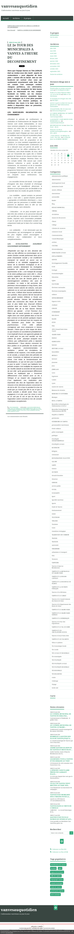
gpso (60, 868)
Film (53, 326)
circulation (55, 214)
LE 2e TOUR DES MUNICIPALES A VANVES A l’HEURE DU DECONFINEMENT (22, 53)
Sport (53, 496)
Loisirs (54, 380)
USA (53, 555)
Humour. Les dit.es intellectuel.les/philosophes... (59, 130)
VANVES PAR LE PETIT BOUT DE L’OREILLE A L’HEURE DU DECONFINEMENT (23, 26)
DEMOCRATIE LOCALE (59, 253)
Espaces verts (56, 301)
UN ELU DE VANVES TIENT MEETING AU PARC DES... (60, 784)
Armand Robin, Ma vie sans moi (60, 109)
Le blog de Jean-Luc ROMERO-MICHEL (60, 138)
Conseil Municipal (57, 239)
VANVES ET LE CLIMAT (59, 595)
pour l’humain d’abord (33, 410)
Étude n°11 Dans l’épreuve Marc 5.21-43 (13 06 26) (60, 93)
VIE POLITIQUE (56, 660)
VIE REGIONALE (57, 670)
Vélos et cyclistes (57, 642)
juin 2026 (53, 48)
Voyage (54, 684)
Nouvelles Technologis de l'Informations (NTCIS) (60, 410)
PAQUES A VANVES (58, 414)
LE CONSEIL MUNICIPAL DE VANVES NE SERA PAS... (61, 114)
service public (56, 486)
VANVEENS (55, 562)
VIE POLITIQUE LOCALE (59, 663)
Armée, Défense (57, 190)
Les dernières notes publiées (37, 928)
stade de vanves (56, 887)
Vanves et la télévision (59, 592)
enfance (54, 294)
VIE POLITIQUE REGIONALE (60, 667)
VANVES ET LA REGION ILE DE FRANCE (61, 582)
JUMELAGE (55, 369)
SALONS (54, 461)
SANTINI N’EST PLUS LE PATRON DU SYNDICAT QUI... (61, 818)
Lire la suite (54, 37)
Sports (54, 503)
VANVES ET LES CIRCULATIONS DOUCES (59, 631)
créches (54, 242)
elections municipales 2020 (28, 408)
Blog (53, 204)
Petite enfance (56, 428)
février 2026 (54, 58)
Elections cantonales (58, 287)
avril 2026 (53, 53)
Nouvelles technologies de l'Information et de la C (60, 405)
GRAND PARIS (56, 334)
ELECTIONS (55, 284)
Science (54, 468)
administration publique (60, 176)
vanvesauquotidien (19, 6)
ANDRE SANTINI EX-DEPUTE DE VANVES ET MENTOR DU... (61, 749)
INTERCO (54, 355)
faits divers (55, 315)
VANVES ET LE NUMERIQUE (60, 618)
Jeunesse (54, 362)
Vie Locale (55, 649)
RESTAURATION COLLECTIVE (61, 458)
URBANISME (56, 549)
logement (55, 376)
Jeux (53, 366)
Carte (52, 696)
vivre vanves (26, 409)
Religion (54, 451)
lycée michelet (55, 894)
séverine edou (34, 409)
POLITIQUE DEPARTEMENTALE (58, 440)
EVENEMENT (56, 312)
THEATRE (55, 521)
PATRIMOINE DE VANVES (60, 421)
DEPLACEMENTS (57, 256)
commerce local (57, 232)
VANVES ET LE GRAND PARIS (61, 609)
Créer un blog (34, 926)
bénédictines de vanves (58, 864)
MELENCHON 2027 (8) (57, 125)
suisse (54, 514)
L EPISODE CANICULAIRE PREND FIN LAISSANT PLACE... (59, 772)
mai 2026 (53, 51)
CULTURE (55, 245)
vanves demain (11, 410)
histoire (54, 345)
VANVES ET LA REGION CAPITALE (59, 577)
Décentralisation (57, 249)
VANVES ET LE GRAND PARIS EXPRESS (61, 614)
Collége (54, 225)
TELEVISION (55, 517)
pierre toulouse (21, 410)
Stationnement (57, 510)
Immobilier (55, 352)
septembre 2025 (55, 71)
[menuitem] (6, 18)
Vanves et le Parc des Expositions (58, 622)
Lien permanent (12, 407)
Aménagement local (58, 183)
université (55, 545)
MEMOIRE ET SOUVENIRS (60, 394)
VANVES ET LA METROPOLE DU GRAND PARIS (60, 572)
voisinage (55, 681)
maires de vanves (57, 387)
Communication (57, 235)
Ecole (53, 266)
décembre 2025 (55, 64)
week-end (55, 688)
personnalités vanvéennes (60, 425)
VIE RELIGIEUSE (57, 674)
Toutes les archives (56, 74)
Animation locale (57, 186)
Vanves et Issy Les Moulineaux (57, 567)
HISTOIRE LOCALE (57, 348)
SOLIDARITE (56, 493)
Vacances (55, 559)
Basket (54, 200)
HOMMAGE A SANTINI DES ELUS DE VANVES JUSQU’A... (60, 737)
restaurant (55, 454)
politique (55, 435)
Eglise (54, 280)
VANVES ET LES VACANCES (60, 639)
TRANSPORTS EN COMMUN (60, 535)
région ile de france (57, 872)
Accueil (6, 18)
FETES (54, 322)
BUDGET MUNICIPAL (58, 207)
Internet (54, 359)
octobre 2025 (54, 69)
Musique (54, 397)
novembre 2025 (55, 66)
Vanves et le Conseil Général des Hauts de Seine (61, 600)
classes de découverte (59, 218)
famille (54, 319)
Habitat (54, 338)
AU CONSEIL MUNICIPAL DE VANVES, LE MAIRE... (60, 726)
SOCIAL (54, 489)
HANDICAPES (56, 341)
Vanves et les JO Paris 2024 (60, 635)
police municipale (57, 432)
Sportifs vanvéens (57, 500)
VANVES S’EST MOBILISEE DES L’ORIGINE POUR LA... (60, 796)
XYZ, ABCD (53, 133)
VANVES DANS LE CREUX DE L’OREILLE (60, 807)
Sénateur (55, 479)
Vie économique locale (59, 646)
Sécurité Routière (57, 475)
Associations (56, 193)
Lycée (53, 383)
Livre (53, 373)
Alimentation (56, 179)
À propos (27, 18)
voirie (54, 677)
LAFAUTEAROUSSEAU (57, 123)
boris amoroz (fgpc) (13, 411)
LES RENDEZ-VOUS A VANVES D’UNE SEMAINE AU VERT (61, 760)
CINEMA (54, 211)
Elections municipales (33, 407)
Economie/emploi (57, 273)
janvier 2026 (54, 61)
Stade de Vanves (57, 507)
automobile (55, 197)
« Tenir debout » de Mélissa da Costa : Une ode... (59, 136)
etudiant (54, 305)
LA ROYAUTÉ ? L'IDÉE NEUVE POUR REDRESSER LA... (61, 120)
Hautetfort (41, 926)
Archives (16, 18)
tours (53, 528)
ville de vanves (15, 408)
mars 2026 (53, 56)
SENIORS (54, 482)
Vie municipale (57, 656)
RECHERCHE (56, 447)
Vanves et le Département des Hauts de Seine (61, 605)
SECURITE (55, 472)
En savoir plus (9, 932)
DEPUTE (54, 259)
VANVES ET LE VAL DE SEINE (61, 627)
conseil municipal (56, 883)
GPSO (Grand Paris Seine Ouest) (59, 330)
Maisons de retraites (58, 390)
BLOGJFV (55, 100)
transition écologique (59, 531)
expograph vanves (57, 879)
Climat (54, 221)
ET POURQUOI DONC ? (63, 90)
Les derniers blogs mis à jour (25, 928)
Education (55, 277)
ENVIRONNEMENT (57, 298)
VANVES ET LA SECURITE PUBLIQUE (60, 588)
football (53, 868)
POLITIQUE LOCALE (58, 444)
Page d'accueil (11, 30)
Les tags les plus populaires (49, 928)
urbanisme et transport (59, 552)
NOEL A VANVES (57, 401)
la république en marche (14, 409)
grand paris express (57, 891)
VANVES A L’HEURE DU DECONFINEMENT (29, 30)
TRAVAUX (55, 542)
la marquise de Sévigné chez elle (60, 98)
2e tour (38, 408)
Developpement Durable (60, 263)
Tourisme (55, 524)
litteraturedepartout (59, 111)
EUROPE (54, 308)
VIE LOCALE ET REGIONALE (60, 653)
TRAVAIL (54, 538)
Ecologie (54, 270)
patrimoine (55, 418)
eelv (40, 409)
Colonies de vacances (58, 228)
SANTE (54, 465)
